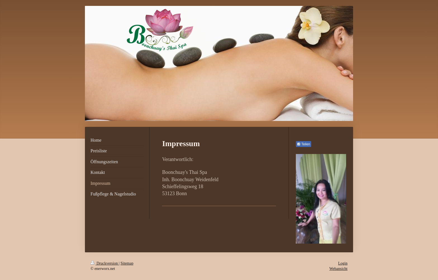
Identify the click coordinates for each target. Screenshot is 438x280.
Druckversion (105, 263)
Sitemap (127, 263)
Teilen (303, 144)
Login (342, 263)
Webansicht (338, 269)
